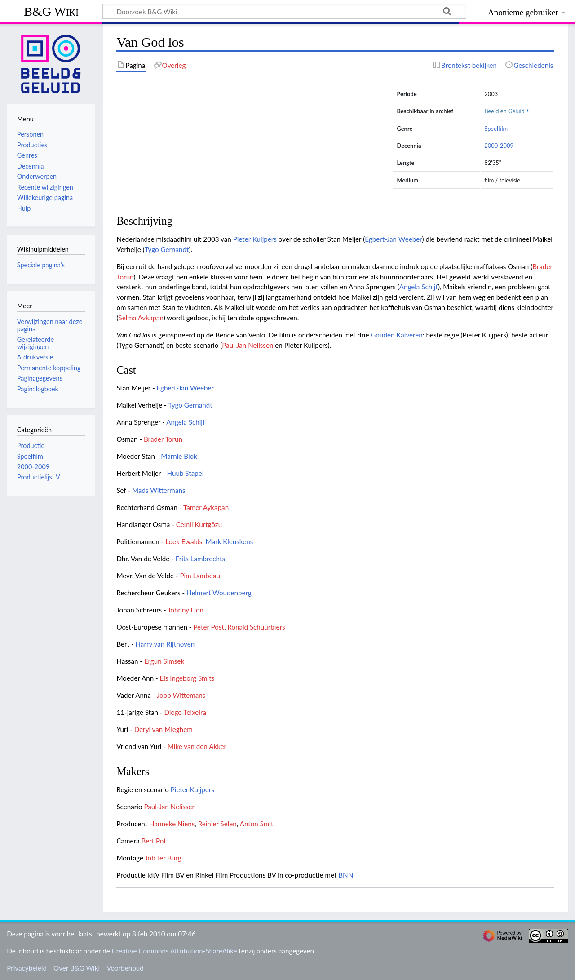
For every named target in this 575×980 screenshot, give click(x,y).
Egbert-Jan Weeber (393, 239)
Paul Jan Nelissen (247, 345)
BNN (345, 875)
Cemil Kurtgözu (199, 524)
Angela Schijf (418, 287)
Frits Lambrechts (200, 558)
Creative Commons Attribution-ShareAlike (174, 951)
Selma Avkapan (140, 318)
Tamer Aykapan (206, 507)
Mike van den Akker (197, 746)
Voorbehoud (124, 968)
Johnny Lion (185, 610)
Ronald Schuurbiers (256, 627)
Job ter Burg (163, 858)
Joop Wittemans (181, 695)
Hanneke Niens (172, 824)
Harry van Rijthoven (165, 644)
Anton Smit (257, 824)
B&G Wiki (51, 11)
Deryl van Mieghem (163, 729)
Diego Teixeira (185, 712)
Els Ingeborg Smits (187, 678)
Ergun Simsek (164, 661)
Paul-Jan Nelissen (170, 807)
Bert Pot (153, 841)
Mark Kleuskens (229, 541)
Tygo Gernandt (167, 249)
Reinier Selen (217, 824)
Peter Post (208, 627)
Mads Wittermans (158, 490)
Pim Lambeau (200, 576)
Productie (30, 445)
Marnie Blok (179, 456)
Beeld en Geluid (504, 111)
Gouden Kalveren (396, 335)
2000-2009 (498, 145)
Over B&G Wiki (76, 968)
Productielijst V (38, 477)
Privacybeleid (27, 968)
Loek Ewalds (183, 541)
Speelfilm (496, 128)
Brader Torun (163, 439)
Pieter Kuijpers (255, 239)
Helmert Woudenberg (219, 593)
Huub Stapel (185, 473)
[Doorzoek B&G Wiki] (284, 11)
